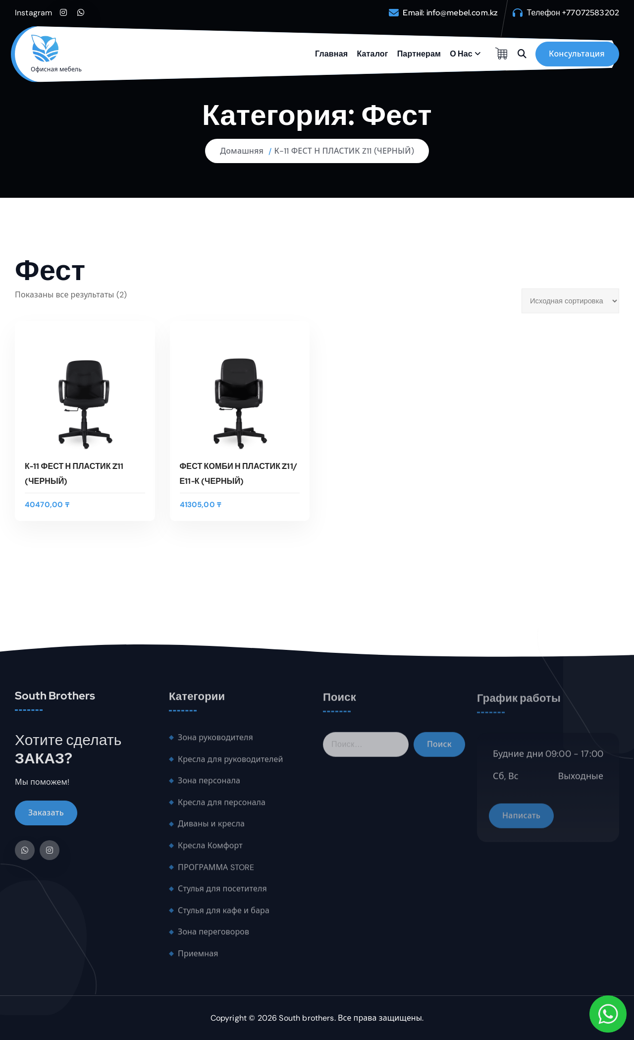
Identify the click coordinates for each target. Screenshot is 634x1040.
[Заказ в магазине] (570, 301)
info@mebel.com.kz (462, 12)
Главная (331, 54)
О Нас (461, 54)
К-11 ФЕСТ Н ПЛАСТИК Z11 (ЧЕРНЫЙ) (344, 151)
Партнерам (419, 54)
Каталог (372, 54)
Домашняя (242, 151)
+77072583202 (590, 12)
